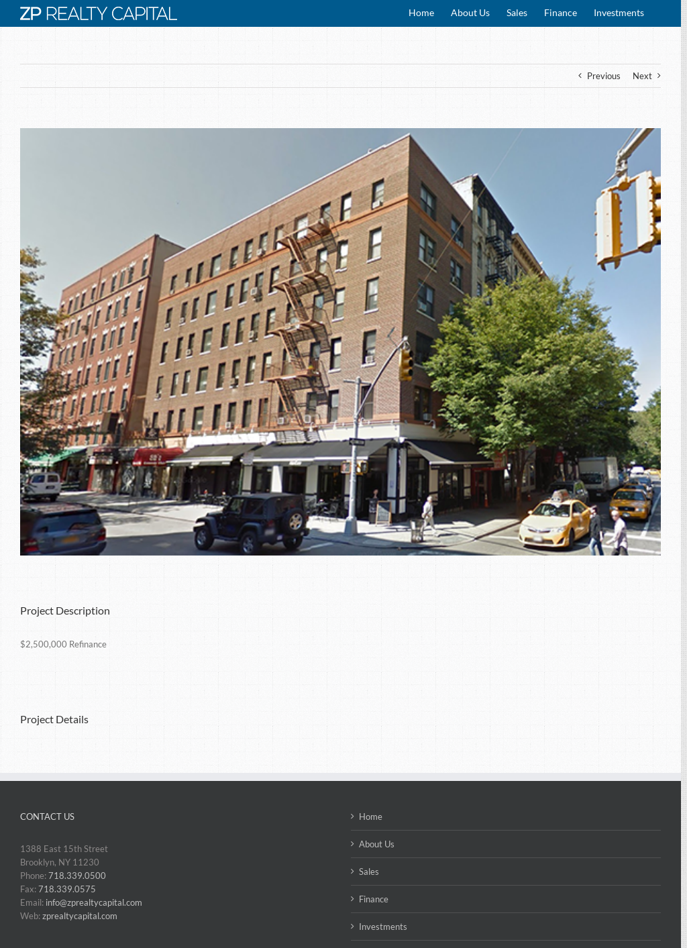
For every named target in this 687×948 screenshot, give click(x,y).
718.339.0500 (77, 875)
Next (642, 75)
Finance (373, 899)
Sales (369, 871)
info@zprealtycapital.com (94, 902)
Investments (383, 926)
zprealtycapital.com (79, 915)
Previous (604, 75)
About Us (376, 844)
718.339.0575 (67, 889)
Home (370, 816)
